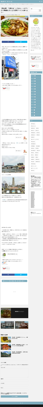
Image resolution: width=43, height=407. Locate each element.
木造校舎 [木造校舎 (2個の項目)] (33, 152)
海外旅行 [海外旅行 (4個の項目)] (38, 163)
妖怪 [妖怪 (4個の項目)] (33, 138)
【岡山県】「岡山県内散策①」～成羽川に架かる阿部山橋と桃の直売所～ (20, 352)
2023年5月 (32, 204)
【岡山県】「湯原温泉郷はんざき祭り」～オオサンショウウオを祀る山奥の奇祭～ (20, 345)
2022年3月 (32, 207)
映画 (33, 114)
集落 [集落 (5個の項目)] (33, 158)
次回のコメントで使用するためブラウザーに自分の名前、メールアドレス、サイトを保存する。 (14, 393)
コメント (3, 367)
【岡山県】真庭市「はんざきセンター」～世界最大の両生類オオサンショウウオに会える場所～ (36, 179)
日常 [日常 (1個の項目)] (33, 172)
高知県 (34, 108)
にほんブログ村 (4, 264)
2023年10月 (33, 201)
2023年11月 (33, 200)
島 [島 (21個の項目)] (33, 154)
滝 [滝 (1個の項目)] (33, 156)
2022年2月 (32, 208)
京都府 (34, 92)
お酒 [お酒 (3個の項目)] (33, 163)
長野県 (34, 84)
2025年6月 (32, 196)
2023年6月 (32, 204)
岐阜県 (34, 86)
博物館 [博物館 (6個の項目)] (33, 147)
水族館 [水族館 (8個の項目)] (38, 147)
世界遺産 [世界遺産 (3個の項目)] (33, 145)
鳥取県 (34, 95)
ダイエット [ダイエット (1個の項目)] (34, 167)
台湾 (33, 111)
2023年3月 (32, 205)
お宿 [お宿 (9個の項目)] (38, 134)
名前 (2, 378)
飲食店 (16, 14)
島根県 (34, 97)
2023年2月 (32, 206)
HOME (3, 4)
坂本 (17, 142)
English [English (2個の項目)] (33, 143)
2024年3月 (32, 199)
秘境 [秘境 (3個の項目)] (37, 156)
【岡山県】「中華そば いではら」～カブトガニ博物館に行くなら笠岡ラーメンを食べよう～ (21, 4)
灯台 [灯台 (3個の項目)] (38, 132)
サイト (2, 387)
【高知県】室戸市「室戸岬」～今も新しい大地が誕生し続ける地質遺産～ (36, 188)
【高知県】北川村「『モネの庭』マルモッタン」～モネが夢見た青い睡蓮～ (36, 184)
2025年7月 (32, 195)
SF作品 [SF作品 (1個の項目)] (33, 125)
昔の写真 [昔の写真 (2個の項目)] (33, 165)
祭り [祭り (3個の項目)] (33, 132)
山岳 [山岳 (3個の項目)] (39, 152)
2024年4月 (32, 198)
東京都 (34, 78)
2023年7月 (32, 203)
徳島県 (34, 105)
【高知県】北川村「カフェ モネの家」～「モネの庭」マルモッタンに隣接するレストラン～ (36, 182)
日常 (33, 116)
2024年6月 (32, 197)
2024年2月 (32, 199)
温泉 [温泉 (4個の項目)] (38, 136)
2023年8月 (32, 202)
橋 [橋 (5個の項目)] (37, 158)
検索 (31, 8)
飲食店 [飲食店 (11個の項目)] (33, 136)
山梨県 (34, 81)
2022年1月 (32, 209)
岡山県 (6, 4)
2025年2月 (32, 196)
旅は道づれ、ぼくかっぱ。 (7, 1)
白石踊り (4, 199)
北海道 (34, 75)
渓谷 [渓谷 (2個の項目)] (37, 154)
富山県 (34, 89)
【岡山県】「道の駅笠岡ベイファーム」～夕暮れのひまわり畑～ (20, 338)
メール (2, 383)
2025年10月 (33, 194)
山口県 (34, 103)
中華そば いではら (6, 54)
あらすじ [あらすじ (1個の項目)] (33, 127)
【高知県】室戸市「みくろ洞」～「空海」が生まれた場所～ (36, 186)
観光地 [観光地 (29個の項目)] (33, 134)
